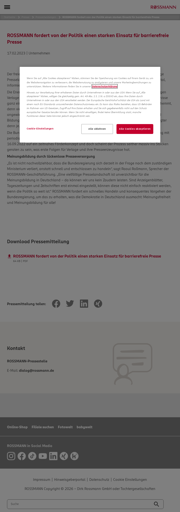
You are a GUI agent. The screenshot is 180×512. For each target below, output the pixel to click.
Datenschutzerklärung (104, 86)
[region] (90, 105)
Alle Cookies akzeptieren (135, 128)
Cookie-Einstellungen (40, 128)
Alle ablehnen (97, 128)
